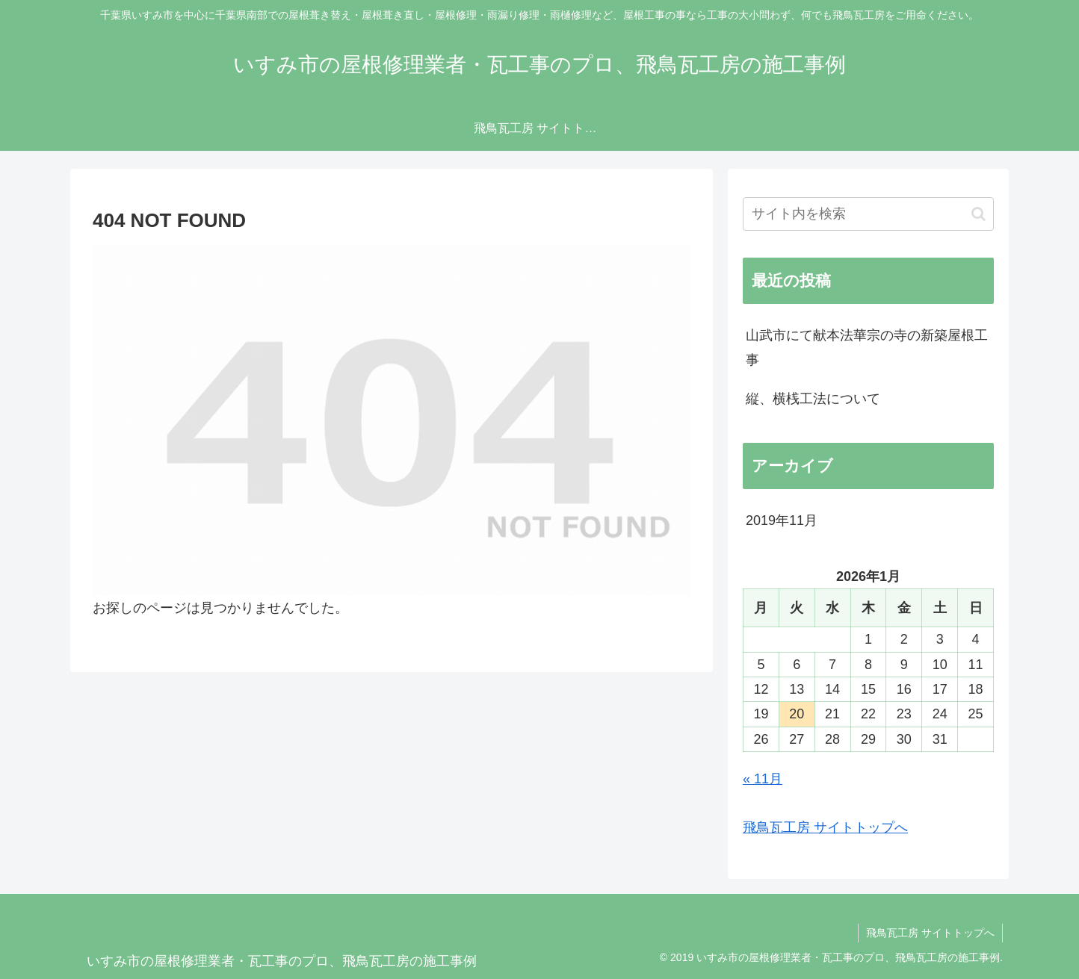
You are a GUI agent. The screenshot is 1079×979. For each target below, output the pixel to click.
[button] (978, 214)
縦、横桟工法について (813, 398)
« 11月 (762, 778)
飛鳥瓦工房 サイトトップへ (825, 827)
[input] (868, 214)
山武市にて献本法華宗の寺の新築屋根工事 (867, 347)
